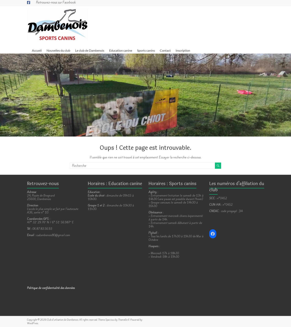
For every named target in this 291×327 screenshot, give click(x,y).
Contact (165, 50)
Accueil (37, 50)
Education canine (120, 50)
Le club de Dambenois (89, 50)
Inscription (183, 50)
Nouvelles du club (58, 50)
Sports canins (146, 50)
